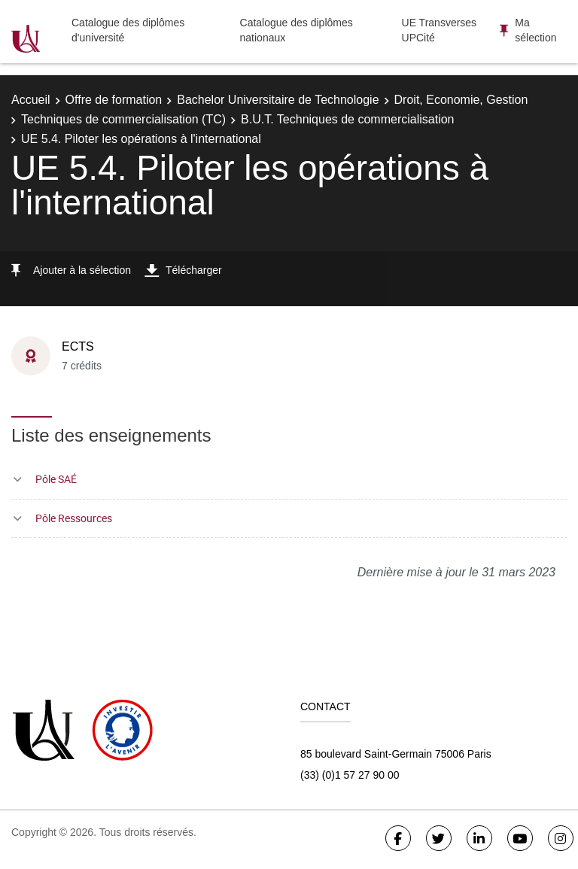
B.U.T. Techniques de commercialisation (347, 119)
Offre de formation (114, 99)
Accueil (30, 99)
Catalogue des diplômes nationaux (296, 30)
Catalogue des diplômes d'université (127, 30)
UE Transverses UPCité (439, 30)
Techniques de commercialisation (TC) (123, 119)
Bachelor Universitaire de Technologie (278, 99)
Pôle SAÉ (56, 479)
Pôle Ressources (73, 518)
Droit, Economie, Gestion (461, 99)
